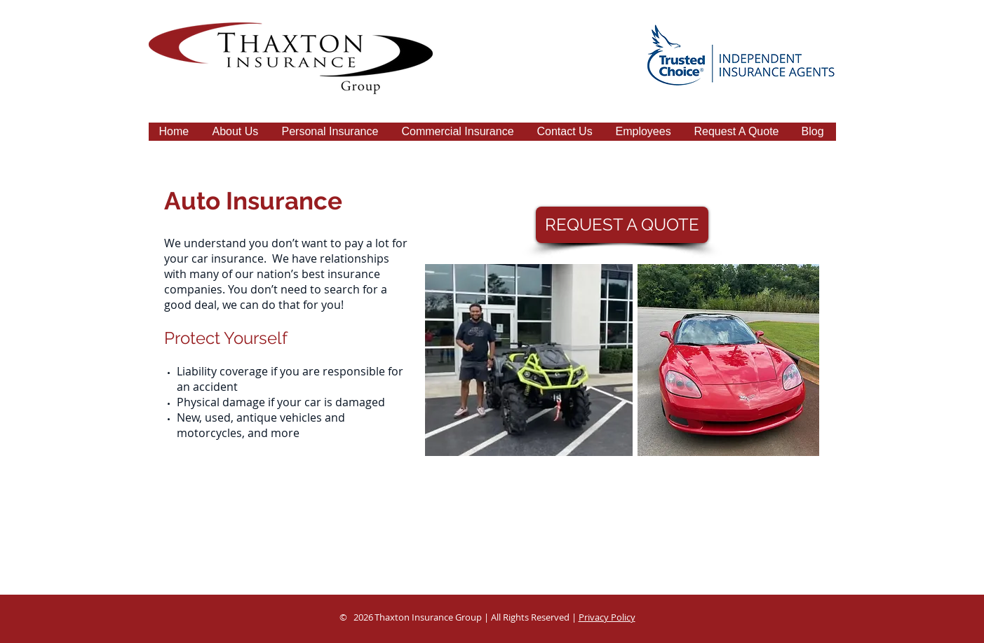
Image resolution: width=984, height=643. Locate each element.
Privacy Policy (607, 617)
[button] (331, 136)
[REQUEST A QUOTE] (622, 225)
